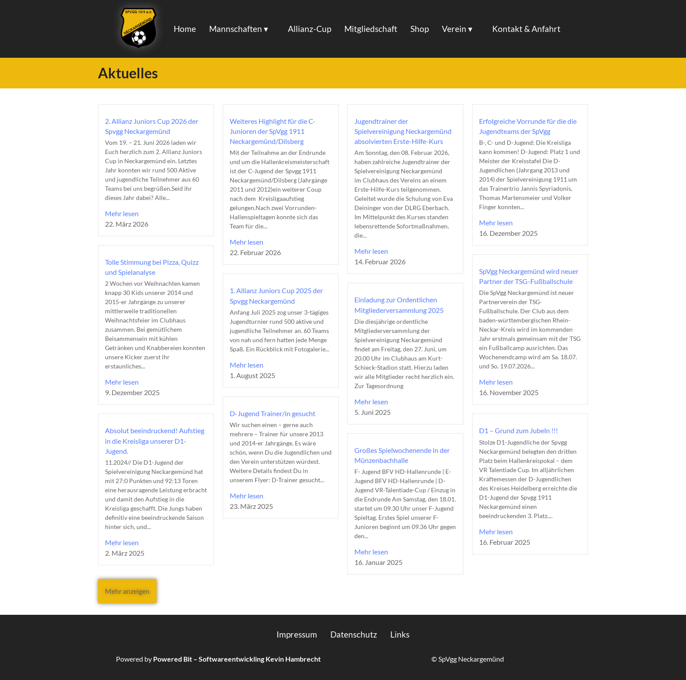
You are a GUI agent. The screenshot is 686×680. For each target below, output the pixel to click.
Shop (419, 29)
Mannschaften (235, 29)
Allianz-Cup (309, 29)
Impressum (296, 634)
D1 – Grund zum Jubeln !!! (518, 430)
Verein (454, 29)
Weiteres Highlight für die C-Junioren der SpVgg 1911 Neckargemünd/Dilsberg (272, 131)
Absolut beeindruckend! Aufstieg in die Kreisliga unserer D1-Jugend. (154, 440)
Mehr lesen (122, 213)
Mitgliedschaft (370, 29)
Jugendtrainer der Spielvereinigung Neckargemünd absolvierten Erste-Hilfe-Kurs (403, 131)
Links (400, 634)
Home (185, 29)
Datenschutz (353, 634)
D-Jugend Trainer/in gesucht (272, 413)
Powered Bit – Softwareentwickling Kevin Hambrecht (237, 659)
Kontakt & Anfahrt (526, 29)
